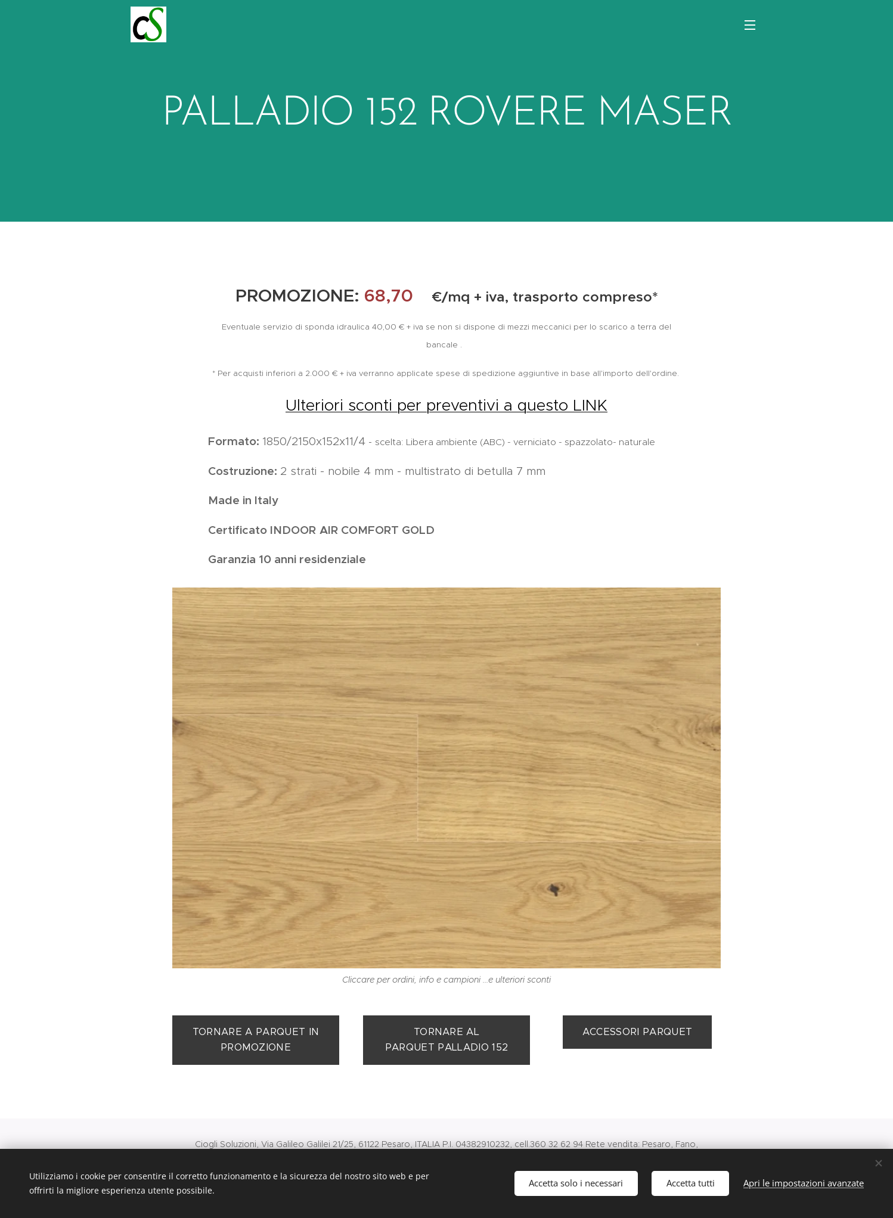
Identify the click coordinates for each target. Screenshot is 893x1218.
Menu (750, 25)
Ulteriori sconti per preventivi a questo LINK (446, 405)
